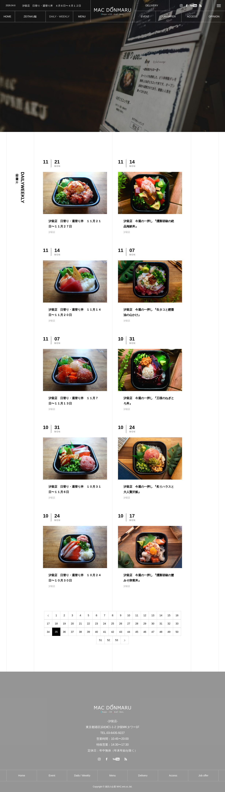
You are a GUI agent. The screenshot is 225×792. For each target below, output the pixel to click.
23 (96, 623)
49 (169, 631)
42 (112, 631)
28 (136, 623)
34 (48, 631)
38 (80, 631)
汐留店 (51, 232)
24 (104, 623)
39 (88, 631)
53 (116, 640)
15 (169, 615)
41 (104, 631)
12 (144, 615)
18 (56, 623)
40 (96, 631)
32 (169, 623)
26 (120, 623)
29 (144, 623)
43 (120, 631)
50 (177, 631)
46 (144, 631)
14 (161, 615)
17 (48, 623)
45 (136, 631)
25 (112, 623)
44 (128, 631)
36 (64, 631)
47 (152, 631)
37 (72, 631)
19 (64, 623)
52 (108, 640)
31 (161, 623)
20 (72, 623)
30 (152, 623)
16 (177, 615)
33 (177, 623)
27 (128, 623)
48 (161, 631)
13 (152, 615)
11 (136, 615)
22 (88, 623)
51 (100, 640)
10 (128, 615)
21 (80, 623)
